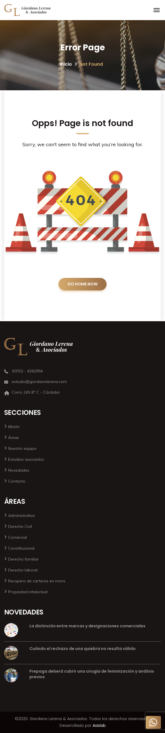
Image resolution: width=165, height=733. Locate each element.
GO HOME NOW (82, 284)
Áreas (13, 437)
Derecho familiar (23, 559)
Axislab (99, 725)
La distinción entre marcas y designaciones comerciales (87, 626)
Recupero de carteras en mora (36, 580)
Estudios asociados (26, 459)
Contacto (16, 481)
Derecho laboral (22, 570)
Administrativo (21, 515)
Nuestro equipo (22, 448)
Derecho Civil (20, 526)
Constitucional (21, 548)
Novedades (18, 470)
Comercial (17, 537)
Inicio (66, 64)
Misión (14, 426)
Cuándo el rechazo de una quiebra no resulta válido (82, 648)
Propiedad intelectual (28, 591)
